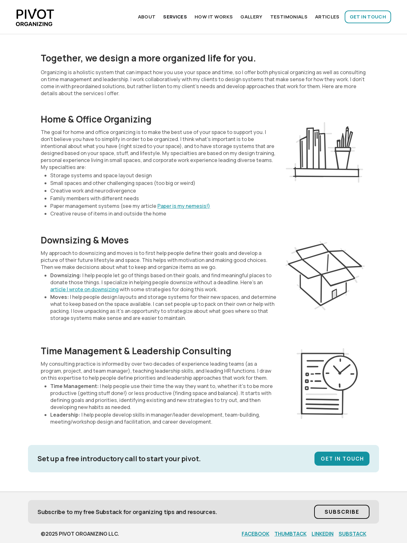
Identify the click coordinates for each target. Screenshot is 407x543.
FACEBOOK (255, 533)
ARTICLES (327, 16)
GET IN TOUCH (368, 16)
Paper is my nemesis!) (183, 205)
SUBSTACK (352, 533)
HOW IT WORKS (214, 16)
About (147, 16)
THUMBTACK (290, 533)
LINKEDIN (323, 533)
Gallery (251, 16)
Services (175, 17)
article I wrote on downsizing (84, 289)
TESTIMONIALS (288, 16)
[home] (35, 17)
